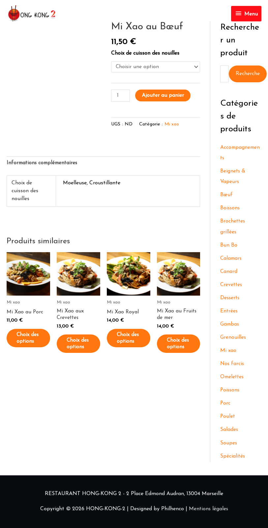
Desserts (230, 298)
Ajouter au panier (163, 95)
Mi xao (171, 124)
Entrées (229, 311)
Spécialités (233, 456)
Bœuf (226, 195)
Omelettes (232, 377)
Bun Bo (228, 245)
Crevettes (231, 285)
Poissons (230, 390)
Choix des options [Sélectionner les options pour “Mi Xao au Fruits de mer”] (179, 348)
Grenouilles (233, 337)
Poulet (228, 416)
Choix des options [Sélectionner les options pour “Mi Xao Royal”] (129, 343)
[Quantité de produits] (120, 96)
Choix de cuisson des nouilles (145, 53)
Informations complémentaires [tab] (43, 164)
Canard (229, 272)
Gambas (230, 324)
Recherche (248, 74)
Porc (225, 403)
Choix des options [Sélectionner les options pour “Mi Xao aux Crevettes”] (79, 348)
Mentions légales (208, 509)
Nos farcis (232, 364)
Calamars (231, 258)
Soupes (228, 443)
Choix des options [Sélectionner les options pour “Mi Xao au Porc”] (29, 343)
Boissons (230, 208)
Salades (229, 430)
